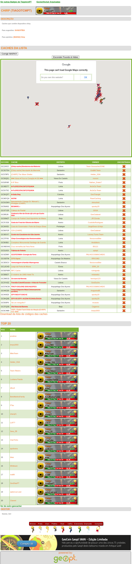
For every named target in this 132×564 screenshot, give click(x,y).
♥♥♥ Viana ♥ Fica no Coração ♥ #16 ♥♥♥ (27, 178)
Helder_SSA (95, 174)
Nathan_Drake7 (95, 182)
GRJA (95, 210)
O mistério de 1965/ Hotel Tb (22, 275)
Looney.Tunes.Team (95, 234)
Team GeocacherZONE (95, 166)
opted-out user (16, 492)
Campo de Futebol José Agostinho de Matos (28, 218)
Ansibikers (95, 242)
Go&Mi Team (95, 170)
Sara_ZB (13, 431)
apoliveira (14, 449)
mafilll (12, 475)
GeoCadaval (95, 214)
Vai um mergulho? (18, 303)
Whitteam (14, 466)
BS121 (95, 246)
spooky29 (95, 206)
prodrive (13, 336)
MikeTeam (14, 353)
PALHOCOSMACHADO (95, 254)
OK (85, 77)
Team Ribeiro (15, 371)
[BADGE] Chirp (19, 37)
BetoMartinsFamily (17, 397)
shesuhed (95, 202)
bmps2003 (95, 311)
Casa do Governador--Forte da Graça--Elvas (28, 226)
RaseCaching (95, 198)
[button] (101, 103)
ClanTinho (14, 440)
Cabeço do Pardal (18, 210)
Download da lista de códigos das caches (24, 314)
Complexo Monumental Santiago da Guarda (28, 242)
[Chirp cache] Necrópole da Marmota (25, 170)
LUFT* (12, 423)
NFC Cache (15, 271)
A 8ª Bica (14, 182)
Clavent (13, 500)
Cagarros (95, 307)
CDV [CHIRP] (16, 230)
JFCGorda (95, 218)
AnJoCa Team (95, 186)
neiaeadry (95, 275)
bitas (12, 457)
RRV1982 (95, 258)
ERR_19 (95, 266)
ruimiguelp (95, 271)
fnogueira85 (95, 291)
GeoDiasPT (14, 483)
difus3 (12, 388)
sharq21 (13, 414)
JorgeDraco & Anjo (95, 226)
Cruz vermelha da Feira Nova (22, 246)
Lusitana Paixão (16, 379)
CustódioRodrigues (95, 222)
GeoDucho (95, 283)
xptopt (95, 250)
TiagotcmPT (21, 10)
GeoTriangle (95, 194)
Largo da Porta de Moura (21, 266)
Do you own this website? (52, 77)
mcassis (95, 303)
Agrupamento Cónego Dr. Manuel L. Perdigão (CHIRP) (25, 202)
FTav (12, 405)
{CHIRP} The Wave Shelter (21, 174)
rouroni (95, 178)
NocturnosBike (95, 238)
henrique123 (95, 279)
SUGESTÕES (20, 30)
